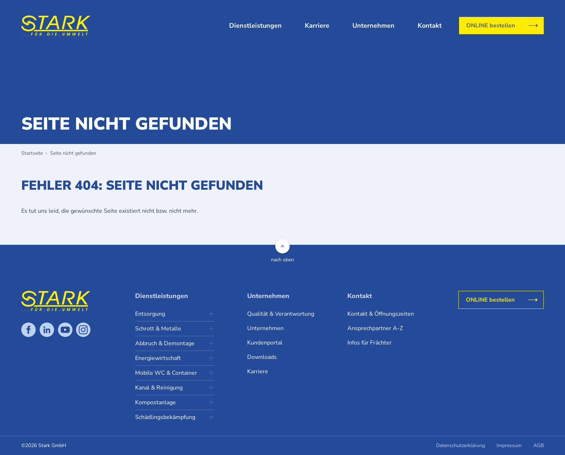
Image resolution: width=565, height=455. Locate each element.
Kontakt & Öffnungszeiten (380, 314)
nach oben (282, 259)
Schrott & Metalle (158, 329)
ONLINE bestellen (490, 26)
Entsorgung (150, 314)
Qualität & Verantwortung (280, 314)
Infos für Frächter (369, 343)
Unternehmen (373, 25)
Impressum (509, 445)
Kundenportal (264, 343)
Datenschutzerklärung (460, 445)
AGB (538, 445)
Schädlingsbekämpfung (165, 417)
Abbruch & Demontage (165, 343)
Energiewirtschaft (158, 358)
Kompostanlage (155, 402)
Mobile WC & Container (166, 373)
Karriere (317, 25)
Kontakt (430, 25)
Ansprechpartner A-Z (375, 328)
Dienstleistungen (255, 25)
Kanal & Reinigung (159, 388)
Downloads (262, 357)
